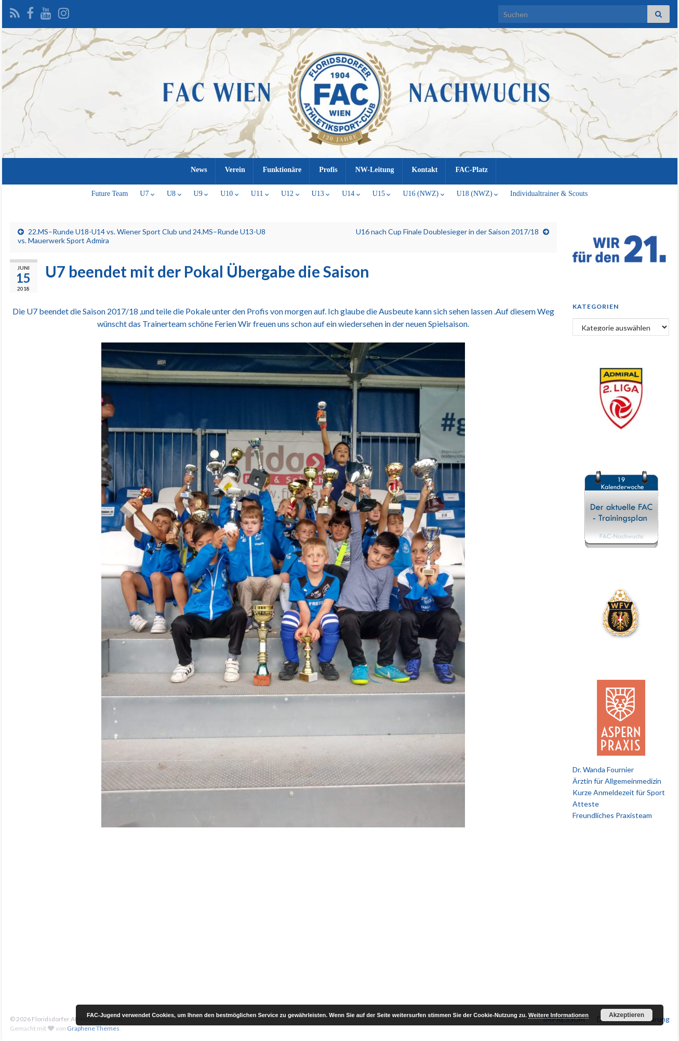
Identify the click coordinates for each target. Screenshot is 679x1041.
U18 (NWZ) (477, 193)
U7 (147, 193)
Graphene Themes (93, 1028)
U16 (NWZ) (423, 193)
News (199, 170)
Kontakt (425, 170)
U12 (290, 193)
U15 (381, 193)
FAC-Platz (471, 170)
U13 (321, 193)
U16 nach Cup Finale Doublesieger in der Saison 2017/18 (447, 231)
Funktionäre (282, 170)
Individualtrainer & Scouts (549, 193)
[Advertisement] (339, 913)
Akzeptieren (626, 1015)
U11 (260, 193)
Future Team (109, 193)
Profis (328, 170)
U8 (174, 193)
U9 (201, 193)
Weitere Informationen (558, 1015)
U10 (229, 193)
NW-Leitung (374, 170)
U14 (351, 193)
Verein (235, 170)
